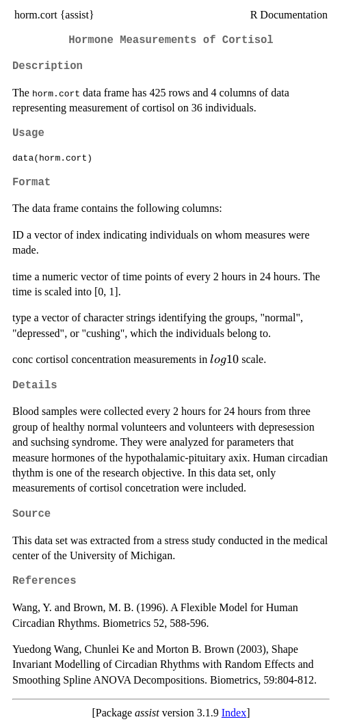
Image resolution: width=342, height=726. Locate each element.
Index (234, 712)
